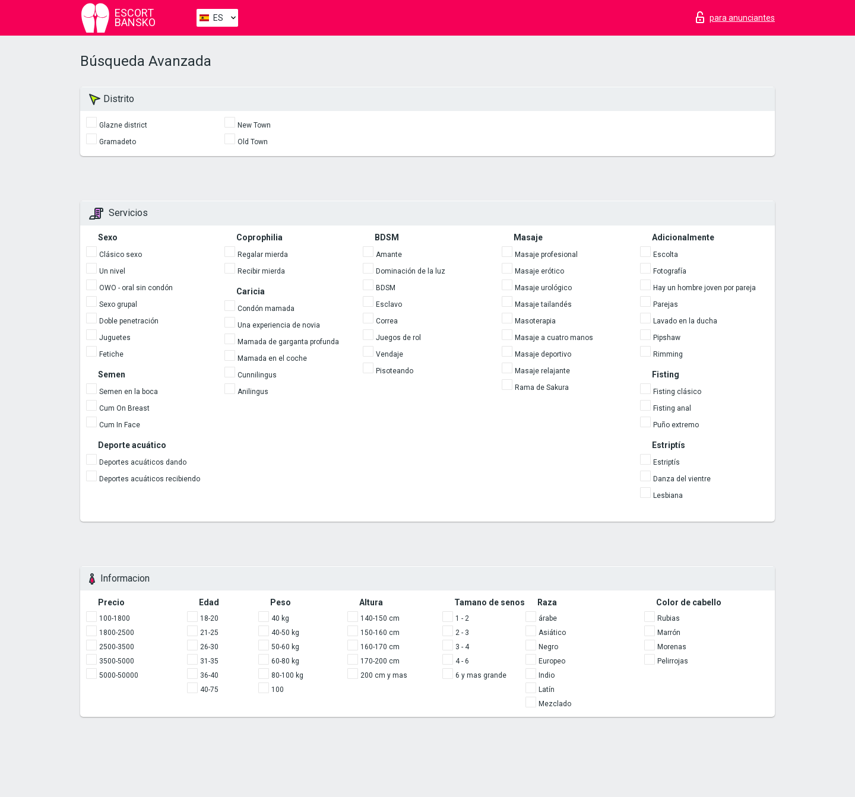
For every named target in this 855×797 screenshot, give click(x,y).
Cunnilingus (257, 375)
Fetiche (111, 354)
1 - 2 (462, 618)
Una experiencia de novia (279, 325)
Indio (547, 675)
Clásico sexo (120, 254)
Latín (547, 689)
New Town (254, 125)
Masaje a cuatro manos (554, 338)
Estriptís (666, 462)
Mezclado (555, 704)
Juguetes (115, 338)
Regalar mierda (263, 254)
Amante (389, 254)
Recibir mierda (261, 271)
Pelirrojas (672, 661)
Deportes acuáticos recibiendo (149, 479)
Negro (548, 647)
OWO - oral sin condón (136, 288)
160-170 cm (380, 647)
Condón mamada (266, 308)
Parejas (665, 304)
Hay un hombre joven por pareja (704, 288)
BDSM (385, 288)
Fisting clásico (677, 392)
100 (277, 689)
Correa (387, 321)
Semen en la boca (128, 392)
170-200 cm (380, 661)
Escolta (665, 254)
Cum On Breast (124, 408)
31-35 (209, 661)
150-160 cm (380, 632)
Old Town (253, 142)
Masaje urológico (543, 288)
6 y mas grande (480, 675)
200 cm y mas (383, 675)
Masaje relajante (542, 371)
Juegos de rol (398, 338)
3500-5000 (116, 661)
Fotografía (669, 271)
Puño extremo (676, 425)
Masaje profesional (546, 254)
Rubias (668, 618)
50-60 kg (285, 647)
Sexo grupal (118, 304)
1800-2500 (116, 632)
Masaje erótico (539, 271)
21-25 (209, 632)
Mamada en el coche (272, 358)
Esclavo (389, 304)
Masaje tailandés (543, 304)
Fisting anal (672, 408)
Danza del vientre (682, 479)
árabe (548, 618)
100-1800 (114, 618)
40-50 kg (285, 632)
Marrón (668, 632)
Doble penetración (129, 321)
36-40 (209, 675)
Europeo (552, 661)
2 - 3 (462, 632)
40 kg (280, 618)
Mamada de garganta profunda (288, 342)
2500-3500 (116, 647)
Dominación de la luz (410, 271)
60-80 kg (285, 661)
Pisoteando (394, 371)
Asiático (552, 632)
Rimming (668, 354)
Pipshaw (666, 338)
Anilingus (253, 392)
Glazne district (123, 125)
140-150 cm (380, 618)
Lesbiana (668, 495)
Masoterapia (535, 321)
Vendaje (389, 354)
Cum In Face (119, 425)
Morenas (671, 647)
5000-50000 (118, 675)
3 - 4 (462, 647)
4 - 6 (462, 661)
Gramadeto (117, 142)
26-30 (209, 647)
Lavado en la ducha (685, 321)
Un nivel (112, 271)
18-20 (209, 618)
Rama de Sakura (542, 387)
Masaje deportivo (543, 354)
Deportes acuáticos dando (142, 462)
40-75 (209, 689)
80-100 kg (287, 675)
